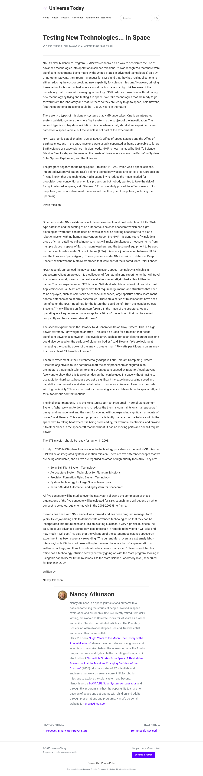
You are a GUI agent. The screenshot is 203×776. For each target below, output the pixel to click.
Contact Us (93, 763)
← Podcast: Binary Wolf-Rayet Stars (65, 730)
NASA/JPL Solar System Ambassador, (113, 683)
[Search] (157, 18)
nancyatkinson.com (95, 703)
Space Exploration (103, 46)
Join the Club (92, 17)
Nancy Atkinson (54, 46)
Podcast (65, 17)
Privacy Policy (108, 763)
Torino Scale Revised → (145, 730)
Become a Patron (143, 754)
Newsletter (77, 17)
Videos (55, 17)
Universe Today (63, 8)
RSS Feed (106, 17)
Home (46, 17)
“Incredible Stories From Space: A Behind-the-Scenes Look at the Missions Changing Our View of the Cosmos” (106, 663)
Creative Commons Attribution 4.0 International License (113, 769)
